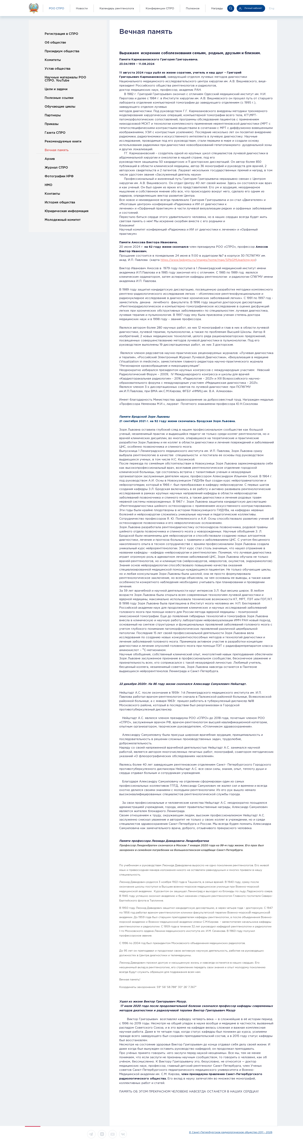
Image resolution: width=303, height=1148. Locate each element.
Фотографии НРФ (59, 176)
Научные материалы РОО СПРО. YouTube (65, 79)
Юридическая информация (67, 211)
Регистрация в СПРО (61, 34)
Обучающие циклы (60, 106)
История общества (60, 202)
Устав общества (57, 68)
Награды (217, 8)
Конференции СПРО (160, 8)
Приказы (52, 124)
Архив (50, 159)
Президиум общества (62, 51)
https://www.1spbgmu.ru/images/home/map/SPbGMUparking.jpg (208, 259)
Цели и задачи (56, 89)
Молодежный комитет (63, 219)
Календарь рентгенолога (117, 8)
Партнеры (53, 115)
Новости (82, 8)
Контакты (52, 193)
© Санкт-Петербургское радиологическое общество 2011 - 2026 (230, 1132)
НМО (48, 185)
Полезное (192, 8)
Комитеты (53, 60)
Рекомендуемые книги (63, 141)
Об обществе (55, 42)
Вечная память (57, 150)
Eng (271, 8)
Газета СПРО (55, 132)
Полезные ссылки (59, 98)
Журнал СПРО (56, 167)
